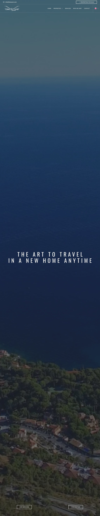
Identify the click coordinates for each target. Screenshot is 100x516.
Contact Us (76, 507)
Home (49, 8)
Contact (87, 8)
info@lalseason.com (11, 2)
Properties (57, 8)
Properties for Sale (86, 2)
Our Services (24, 507)
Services (68, 8)
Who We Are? (77, 8)
